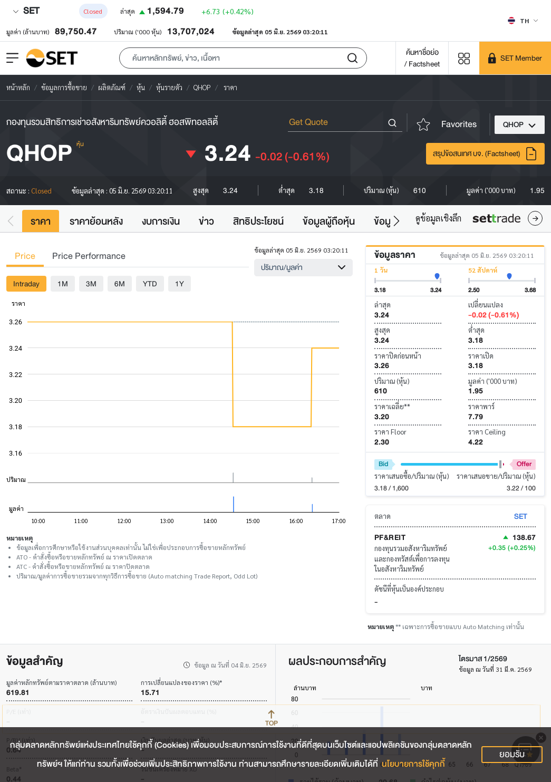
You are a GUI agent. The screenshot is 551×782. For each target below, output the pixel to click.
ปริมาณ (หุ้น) (392, 381)
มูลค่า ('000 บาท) (492, 381)
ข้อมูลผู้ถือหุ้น (329, 221)
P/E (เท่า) (18, 711)
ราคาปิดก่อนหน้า (397, 355)
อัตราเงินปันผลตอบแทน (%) (178, 711)
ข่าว (206, 221)
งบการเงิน (161, 221)
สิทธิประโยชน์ (258, 221)
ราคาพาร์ (481, 406)
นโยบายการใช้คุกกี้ (413, 764)
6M (119, 283)
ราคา (41, 221)
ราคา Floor (390, 431)
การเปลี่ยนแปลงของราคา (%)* (181, 682)
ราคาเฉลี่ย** (392, 406)
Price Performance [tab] (88, 256)
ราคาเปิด (481, 355)
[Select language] (523, 20)
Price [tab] (25, 256)
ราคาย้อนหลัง (96, 221)
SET (26, 10)
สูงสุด (382, 329)
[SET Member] (515, 58)
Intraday (26, 283)
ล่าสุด (382, 304)
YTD (150, 283)
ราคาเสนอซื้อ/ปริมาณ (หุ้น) (411, 475)
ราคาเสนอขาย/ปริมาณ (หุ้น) (496, 475)
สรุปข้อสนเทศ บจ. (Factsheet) (485, 153)
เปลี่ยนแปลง (485, 304)
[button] (243, 58)
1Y (179, 283)
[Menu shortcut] (464, 57)
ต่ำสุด (476, 329)
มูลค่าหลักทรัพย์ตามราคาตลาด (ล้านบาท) (61, 682)
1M (62, 283)
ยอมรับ (512, 754)
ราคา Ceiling (487, 431)
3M (91, 283)
